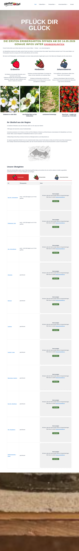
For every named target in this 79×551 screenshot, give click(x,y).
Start (38, 4)
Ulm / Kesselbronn (12, 429)
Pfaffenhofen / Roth (12, 223)
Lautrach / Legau (11, 352)
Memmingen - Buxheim (13, 378)
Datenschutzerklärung (60, 197)
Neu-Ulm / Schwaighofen (13, 197)
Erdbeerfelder (44, 4)
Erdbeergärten (54, 44)
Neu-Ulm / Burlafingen (12, 404)
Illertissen (10, 300)
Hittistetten (10, 275)
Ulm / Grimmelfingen (12, 249)
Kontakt (72, 4)
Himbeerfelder (53, 4)
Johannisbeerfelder (64, 4)
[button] (47, 4)
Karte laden (56, 201)
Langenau (10, 326)
